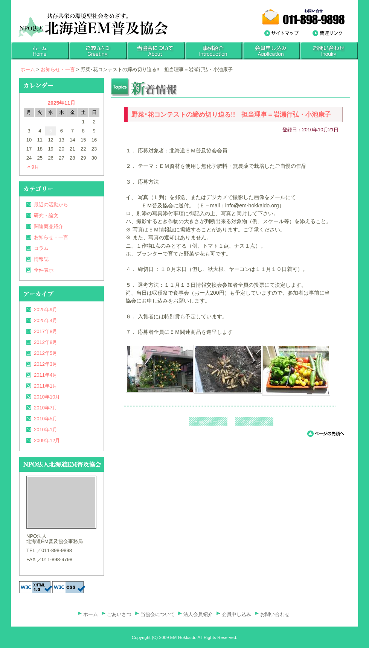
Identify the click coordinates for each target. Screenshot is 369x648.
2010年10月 (47, 397)
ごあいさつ (119, 614)
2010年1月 (45, 429)
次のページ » (254, 421)
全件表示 (43, 270)
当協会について (157, 614)
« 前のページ (208, 421)
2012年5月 (45, 353)
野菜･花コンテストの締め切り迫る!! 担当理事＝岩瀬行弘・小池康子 (231, 114)
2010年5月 (45, 418)
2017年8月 (45, 331)
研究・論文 (46, 215)
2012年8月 (45, 342)
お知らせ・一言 (58, 69)
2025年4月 (45, 320)
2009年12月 (47, 440)
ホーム (27, 69)
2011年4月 (45, 375)
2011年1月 (45, 386)
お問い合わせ (275, 614)
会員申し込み (236, 614)
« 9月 (33, 167)
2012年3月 (45, 364)
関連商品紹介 (48, 226)
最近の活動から (51, 204)
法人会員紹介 (198, 614)
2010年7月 (45, 408)
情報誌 (41, 259)
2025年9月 (45, 309)
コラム (41, 248)
